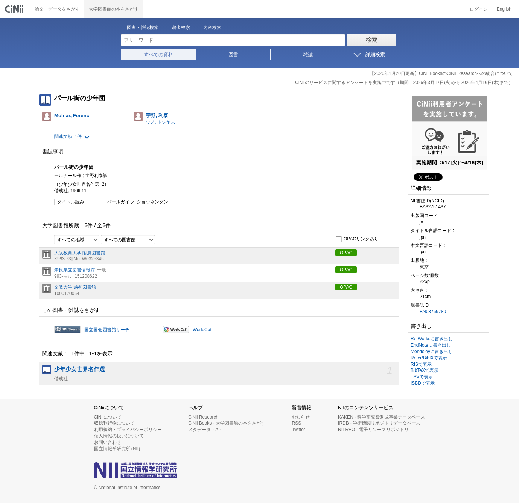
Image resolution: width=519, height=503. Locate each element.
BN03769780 (433, 311)
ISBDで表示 (423, 383)
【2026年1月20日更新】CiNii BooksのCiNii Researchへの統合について (441, 73)
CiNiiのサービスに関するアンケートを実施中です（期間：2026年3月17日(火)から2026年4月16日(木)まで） (404, 82)
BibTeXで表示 (424, 370)
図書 (233, 54)
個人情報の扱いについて (119, 436)
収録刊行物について (114, 423)
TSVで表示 (422, 376)
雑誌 (308, 54)
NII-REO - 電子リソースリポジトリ (373, 429)
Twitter (298, 429)
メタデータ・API (205, 429)
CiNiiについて (108, 417)
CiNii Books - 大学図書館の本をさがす (226, 423)
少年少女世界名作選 (79, 369)
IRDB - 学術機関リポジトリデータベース (379, 423)
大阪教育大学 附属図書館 (79, 252)
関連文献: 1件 (68, 136)
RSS (296, 423)
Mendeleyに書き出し (432, 351)
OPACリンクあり (357, 239)
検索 (371, 40)
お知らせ (301, 417)
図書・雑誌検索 (142, 27)
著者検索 (181, 27)
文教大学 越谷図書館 (75, 287)
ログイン (479, 9)
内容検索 (212, 27)
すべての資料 (158, 54)
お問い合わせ (107, 442)
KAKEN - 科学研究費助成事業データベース (381, 417)
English (504, 9)
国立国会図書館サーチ (106, 329)
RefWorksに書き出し (432, 338)
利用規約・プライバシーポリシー (128, 429)
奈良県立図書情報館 (74, 269)
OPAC (346, 252)
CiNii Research (203, 417)
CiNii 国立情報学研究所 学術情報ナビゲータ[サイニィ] (15, 9)
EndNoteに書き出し (431, 345)
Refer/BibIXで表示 (429, 358)
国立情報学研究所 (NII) (117, 448)
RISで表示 (421, 364)
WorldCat (202, 329)
